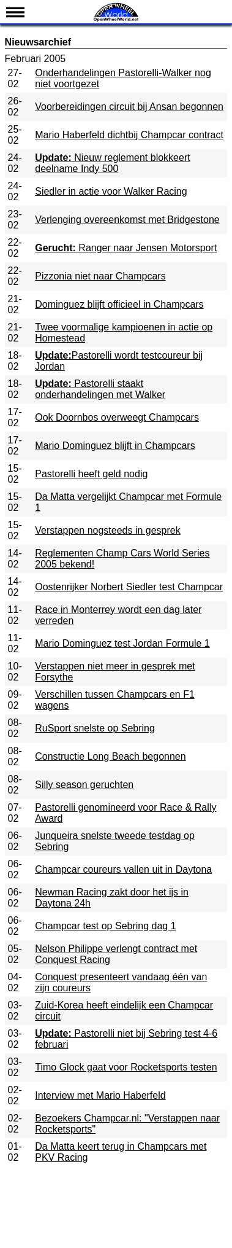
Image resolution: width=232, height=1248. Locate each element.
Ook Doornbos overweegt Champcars (117, 417)
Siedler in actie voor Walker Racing (111, 191)
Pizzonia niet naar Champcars (100, 276)
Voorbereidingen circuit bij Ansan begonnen (129, 106)
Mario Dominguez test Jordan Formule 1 (122, 643)
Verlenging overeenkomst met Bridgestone (127, 219)
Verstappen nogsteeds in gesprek (108, 530)
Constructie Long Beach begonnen (110, 756)
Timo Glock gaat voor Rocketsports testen (126, 1067)
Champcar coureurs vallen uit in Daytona (123, 869)
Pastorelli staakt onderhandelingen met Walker (100, 389)
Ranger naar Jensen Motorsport (126, 248)
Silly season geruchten (84, 784)
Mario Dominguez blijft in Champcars (115, 445)
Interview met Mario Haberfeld (100, 1095)
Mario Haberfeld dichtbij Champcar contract (129, 135)
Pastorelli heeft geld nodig (91, 474)
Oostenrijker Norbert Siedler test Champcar (129, 587)
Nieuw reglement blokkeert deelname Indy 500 (112, 163)
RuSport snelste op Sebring (95, 728)
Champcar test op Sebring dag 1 (105, 926)
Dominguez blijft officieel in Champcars (119, 304)
